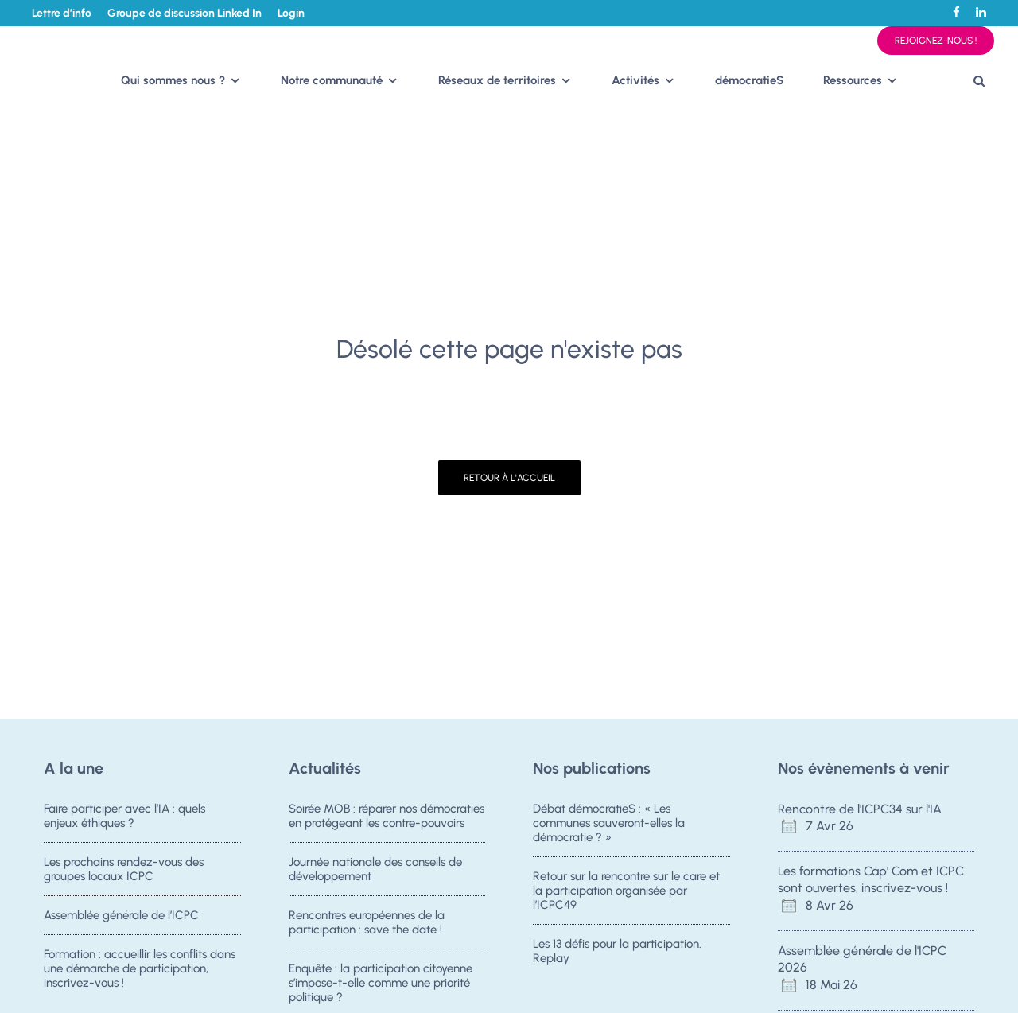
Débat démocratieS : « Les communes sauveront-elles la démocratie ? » (609, 822)
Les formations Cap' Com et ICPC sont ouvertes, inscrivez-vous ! (871, 879)
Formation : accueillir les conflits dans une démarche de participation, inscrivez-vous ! (139, 968)
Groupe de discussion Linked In (184, 13)
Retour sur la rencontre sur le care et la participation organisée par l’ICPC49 (626, 890)
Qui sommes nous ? (173, 80)
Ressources (852, 80)
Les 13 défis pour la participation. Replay (617, 951)
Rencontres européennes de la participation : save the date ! (367, 922)
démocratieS (749, 80)
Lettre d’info (61, 13)
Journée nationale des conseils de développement (375, 869)
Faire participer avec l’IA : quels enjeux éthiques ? (124, 815)
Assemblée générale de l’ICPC (121, 915)
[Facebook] (956, 12)
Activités (635, 80)
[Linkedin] (981, 12)
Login (291, 13)
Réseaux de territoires (497, 80)
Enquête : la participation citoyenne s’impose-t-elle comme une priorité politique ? (380, 982)
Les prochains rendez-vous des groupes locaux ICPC (124, 869)
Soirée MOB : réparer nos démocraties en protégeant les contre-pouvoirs (386, 815)
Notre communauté (332, 80)
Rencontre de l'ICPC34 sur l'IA (860, 809)
